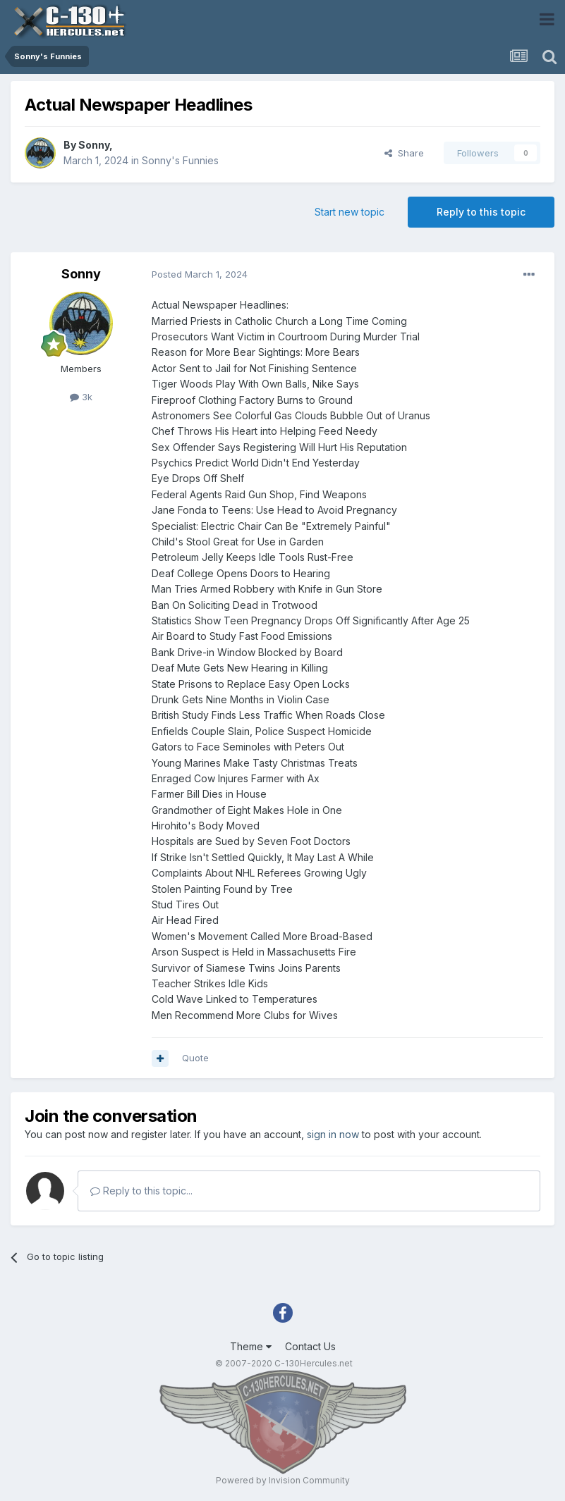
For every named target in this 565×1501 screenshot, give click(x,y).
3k (81, 396)
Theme (251, 1346)
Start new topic (349, 212)
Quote (195, 1057)
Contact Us (310, 1346)
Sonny (93, 145)
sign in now (333, 1134)
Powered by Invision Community (283, 1480)
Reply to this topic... (141, 1191)
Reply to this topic (481, 212)
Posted (200, 274)
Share (404, 153)
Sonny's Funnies (180, 160)
